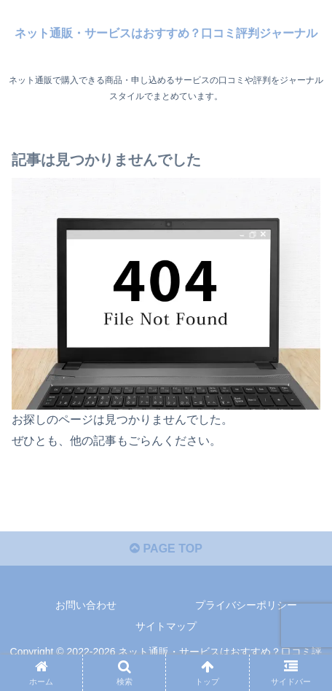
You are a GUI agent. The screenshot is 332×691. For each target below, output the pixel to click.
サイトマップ (166, 626)
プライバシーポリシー (246, 605)
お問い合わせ (85, 605)
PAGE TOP (166, 548)
